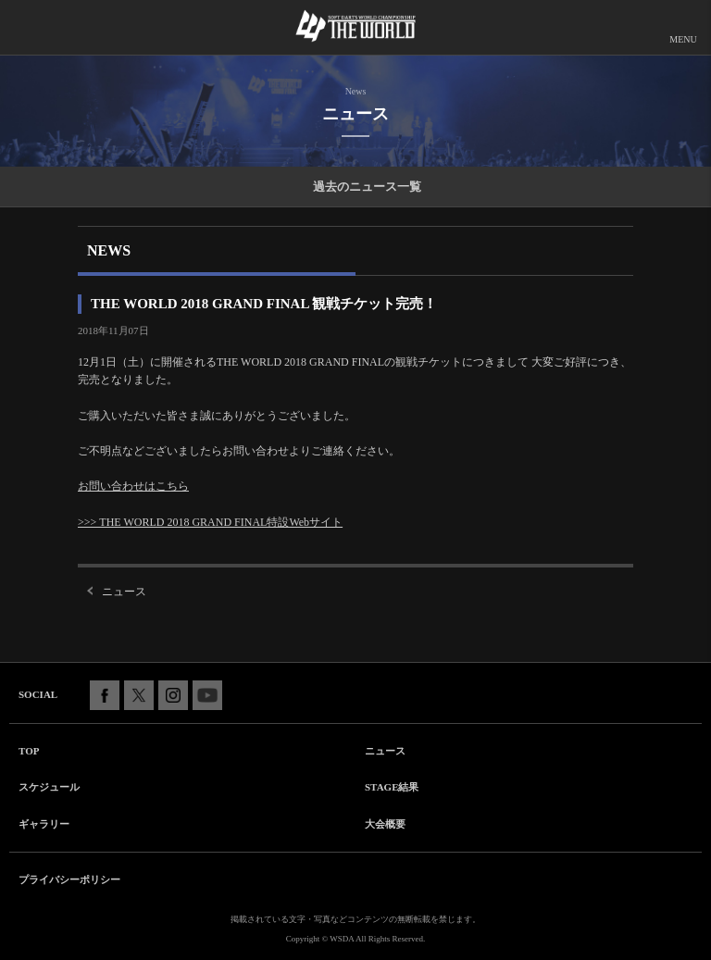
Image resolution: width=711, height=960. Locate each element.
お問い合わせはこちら (133, 486)
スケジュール (49, 786)
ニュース (124, 591)
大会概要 (385, 823)
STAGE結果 (391, 786)
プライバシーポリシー (69, 879)
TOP (29, 750)
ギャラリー (44, 823)
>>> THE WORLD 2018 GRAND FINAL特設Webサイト (210, 522)
